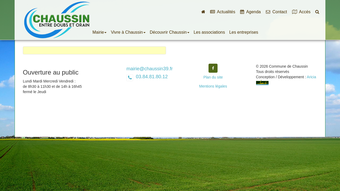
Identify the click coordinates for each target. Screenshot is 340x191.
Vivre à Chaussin (128, 32)
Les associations (209, 32)
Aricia (311, 77)
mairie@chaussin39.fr (149, 68)
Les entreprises (243, 32)
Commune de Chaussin (57, 20)
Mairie (99, 32)
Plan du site (213, 77)
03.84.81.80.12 (151, 76)
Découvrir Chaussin (169, 32)
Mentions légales (213, 86)
